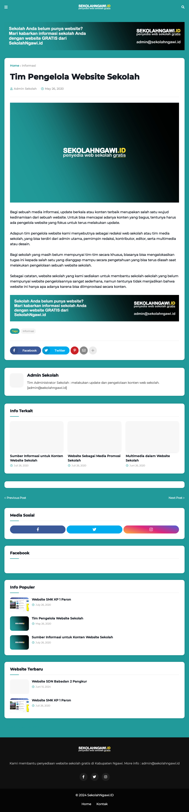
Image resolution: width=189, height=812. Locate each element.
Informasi (29, 65)
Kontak (101, 804)
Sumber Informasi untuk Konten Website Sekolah (36, 458)
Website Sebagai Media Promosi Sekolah (94, 458)
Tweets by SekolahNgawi (23, 727)
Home (14, 65)
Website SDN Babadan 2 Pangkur (59, 681)
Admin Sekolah (42, 375)
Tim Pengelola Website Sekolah (57, 618)
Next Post (175, 498)
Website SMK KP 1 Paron (51, 599)
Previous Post (16, 498)
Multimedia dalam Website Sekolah (148, 458)
